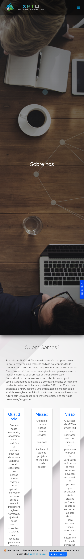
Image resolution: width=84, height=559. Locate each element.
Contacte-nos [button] (82, 289)
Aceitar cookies (58, 554)
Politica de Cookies (37, 554)
